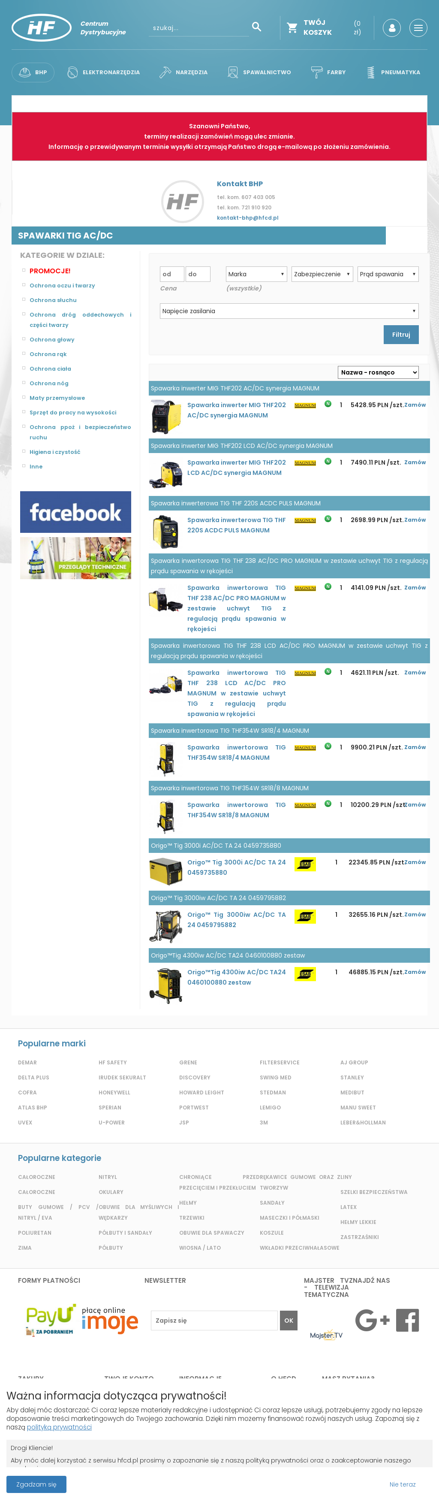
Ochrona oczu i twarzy (65, 285)
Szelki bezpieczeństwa (374, 1192)
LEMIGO (270, 1107)
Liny (346, 1177)
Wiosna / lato (200, 1247)
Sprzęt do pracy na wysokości (77, 412)
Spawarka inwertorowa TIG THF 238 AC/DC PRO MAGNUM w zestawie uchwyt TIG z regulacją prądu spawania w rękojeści (236, 608)
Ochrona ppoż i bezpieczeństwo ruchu (80, 432)
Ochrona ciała (52, 369)
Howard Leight (201, 1092)
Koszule (272, 1232)
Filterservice (280, 1062)
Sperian (110, 1107)
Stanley (352, 1077)
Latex (348, 1207)
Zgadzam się (36, 1483)
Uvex (25, 1122)
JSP (184, 1122)
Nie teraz (403, 1483)
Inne (36, 466)
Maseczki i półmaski (289, 1217)
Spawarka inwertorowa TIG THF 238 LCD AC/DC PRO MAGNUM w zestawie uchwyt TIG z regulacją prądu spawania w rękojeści (236, 693)
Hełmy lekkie (358, 1222)
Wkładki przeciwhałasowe (300, 1247)
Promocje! (50, 271)
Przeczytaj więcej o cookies (357, 1483)
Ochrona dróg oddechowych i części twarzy (80, 320)
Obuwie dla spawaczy (211, 1232)
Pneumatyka (390, 72)
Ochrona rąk (49, 354)
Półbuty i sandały (125, 1232)
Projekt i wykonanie (190, 1479)
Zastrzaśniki (359, 1237)
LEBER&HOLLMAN (363, 1122)
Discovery (194, 1077)
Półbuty (111, 1247)
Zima (25, 1247)
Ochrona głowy (54, 339)
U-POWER (112, 1122)
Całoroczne (36, 1177)
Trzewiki (191, 1217)
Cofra (27, 1092)
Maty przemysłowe (59, 398)
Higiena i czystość (58, 452)
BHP (33, 72)
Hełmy (188, 1202)
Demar (27, 1062)
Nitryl (108, 1177)
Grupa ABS (249, 1486)
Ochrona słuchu (54, 300)
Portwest (194, 1107)
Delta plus (33, 1077)
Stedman (273, 1092)
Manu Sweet (358, 1107)
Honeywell (114, 1092)
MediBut (352, 1092)
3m (264, 1122)
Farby (327, 72)
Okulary (111, 1192)
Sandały (272, 1202)
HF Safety (113, 1062)
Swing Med (276, 1077)
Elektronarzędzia (102, 72)
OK (288, 1320)
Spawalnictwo (258, 72)
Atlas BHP (32, 1107)
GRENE (188, 1062)
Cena (168, 288)
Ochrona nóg (50, 383)
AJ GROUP (354, 1062)
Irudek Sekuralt (122, 1077)
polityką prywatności (112, 1425)
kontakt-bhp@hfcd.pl (248, 217)
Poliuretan (34, 1232)
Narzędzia (183, 72)
